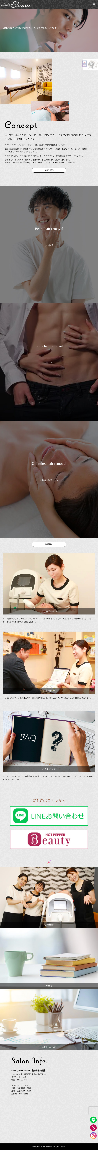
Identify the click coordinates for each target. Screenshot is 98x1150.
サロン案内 (49, 170)
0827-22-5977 (22, 1080)
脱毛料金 (49, 544)
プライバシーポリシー (20, 1085)
